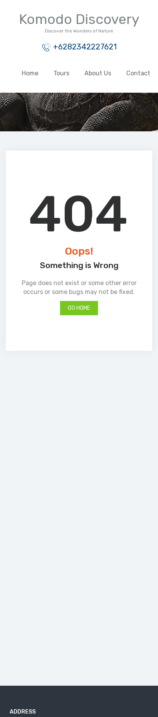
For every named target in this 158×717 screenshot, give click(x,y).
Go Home (79, 308)
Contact (138, 73)
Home (30, 73)
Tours (61, 73)
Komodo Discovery (79, 19)
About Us (97, 73)
